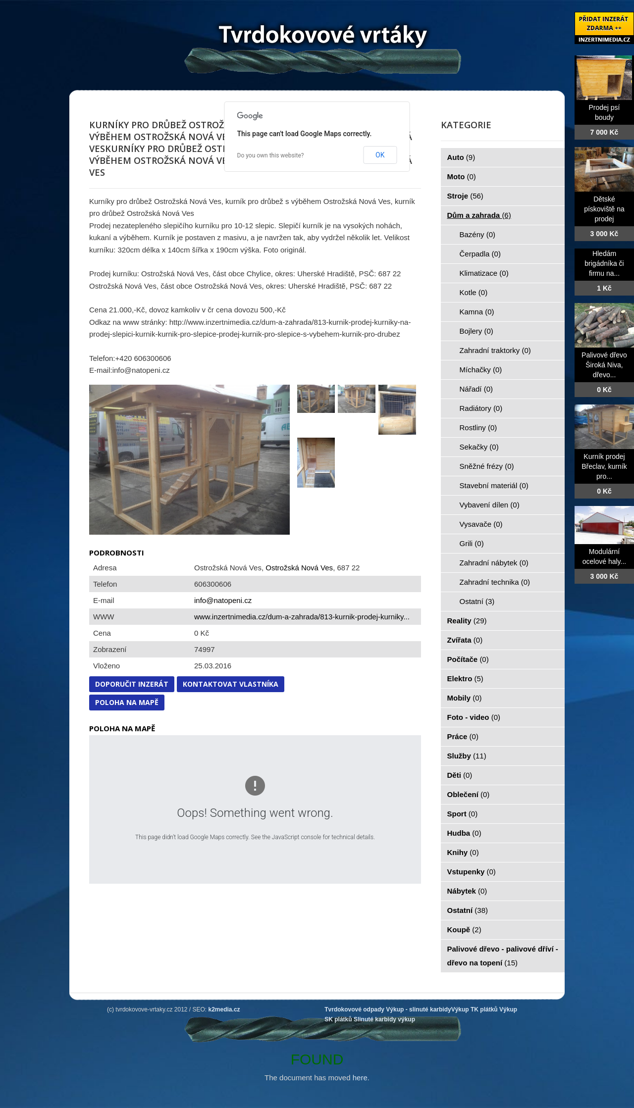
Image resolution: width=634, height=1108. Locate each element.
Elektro (465, 678)
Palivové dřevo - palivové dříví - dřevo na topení (502, 956)
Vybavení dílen (490, 505)
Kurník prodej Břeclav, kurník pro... (604, 466)
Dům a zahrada (479, 215)
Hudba (464, 833)
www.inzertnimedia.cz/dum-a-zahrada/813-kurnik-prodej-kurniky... (302, 616)
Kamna (477, 311)
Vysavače (481, 524)
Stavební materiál (494, 485)
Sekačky (479, 447)
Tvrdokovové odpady (354, 1009)
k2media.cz (224, 1009)
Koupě (464, 929)
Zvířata (465, 640)
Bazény (478, 234)
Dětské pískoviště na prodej (604, 209)
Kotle (474, 292)
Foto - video (474, 717)
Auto (461, 157)
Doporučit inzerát (131, 684)
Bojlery (476, 331)
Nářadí (476, 389)
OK (379, 155)
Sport (462, 813)
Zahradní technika (495, 582)
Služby (466, 756)
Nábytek (467, 891)
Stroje (465, 196)
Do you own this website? (270, 155)
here (360, 1077)
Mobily (464, 698)
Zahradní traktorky (495, 350)
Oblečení (468, 794)
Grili (472, 543)
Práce (462, 736)
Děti (460, 775)
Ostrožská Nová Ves (299, 567)
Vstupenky (471, 871)
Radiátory (481, 408)
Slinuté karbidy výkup (384, 1019)
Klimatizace (484, 273)
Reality (467, 620)
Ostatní (477, 601)
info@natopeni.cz (223, 600)
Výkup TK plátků (474, 1009)
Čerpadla (480, 254)
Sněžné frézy (487, 466)
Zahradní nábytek (494, 562)
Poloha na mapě (126, 702)
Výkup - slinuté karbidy (418, 1009)
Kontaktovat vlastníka (230, 684)
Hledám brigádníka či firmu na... (604, 263)
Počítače (468, 659)
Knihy (463, 852)
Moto (461, 176)
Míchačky (481, 369)
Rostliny (478, 427)
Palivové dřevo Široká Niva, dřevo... (604, 365)
